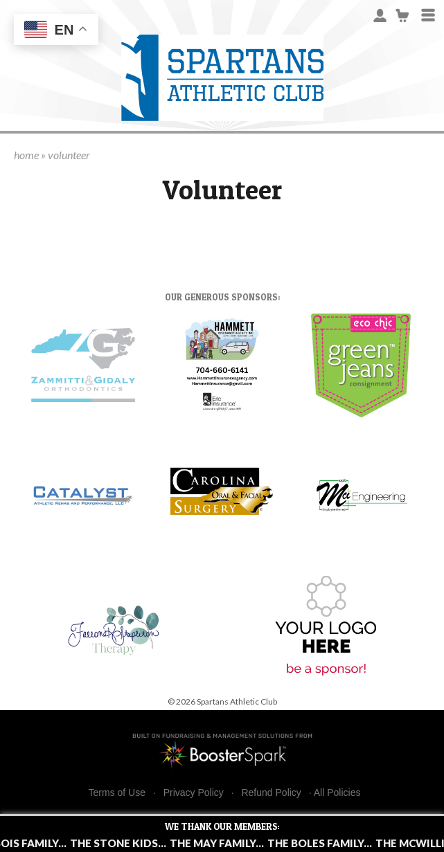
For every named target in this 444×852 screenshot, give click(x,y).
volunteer (69, 154)
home (26, 154)
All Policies (337, 792)
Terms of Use (117, 793)
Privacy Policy (193, 793)
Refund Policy (271, 793)
